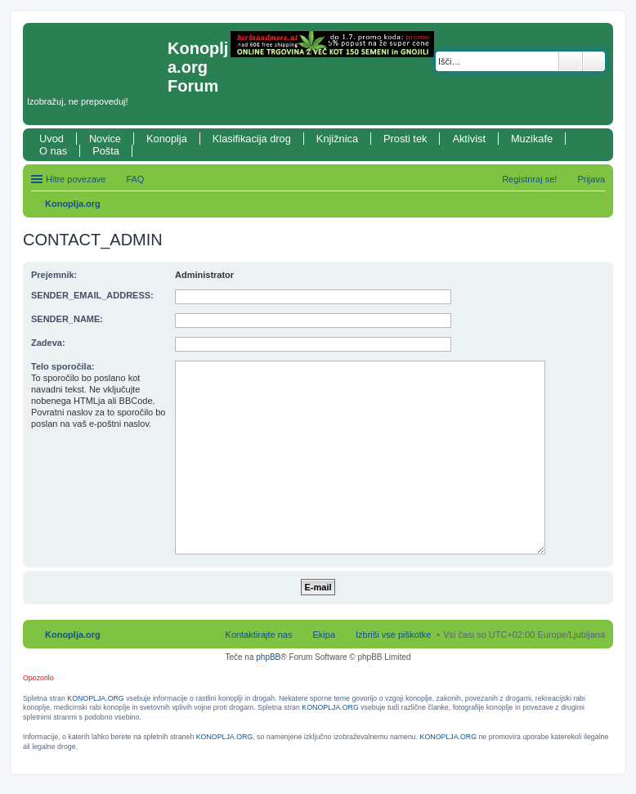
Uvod (51, 138)
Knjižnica (337, 138)
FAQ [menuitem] (135, 179)
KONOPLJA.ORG (95, 698)
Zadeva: (48, 343)
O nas (53, 151)
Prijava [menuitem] (591, 179)
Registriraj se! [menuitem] (529, 179)
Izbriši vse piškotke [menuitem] (393, 634)
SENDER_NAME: (67, 319)
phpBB (268, 657)
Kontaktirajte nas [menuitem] (259, 634)
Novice (105, 138)
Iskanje (570, 61)
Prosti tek (405, 138)
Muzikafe (532, 138)
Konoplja (166, 138)
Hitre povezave (75, 179)
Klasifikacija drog (252, 138)
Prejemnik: (54, 275)
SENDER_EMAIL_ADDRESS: (92, 295)
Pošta (105, 151)
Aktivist (469, 138)
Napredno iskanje (594, 61)
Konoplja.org (73, 204)
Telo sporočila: (62, 366)
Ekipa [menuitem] (323, 634)
